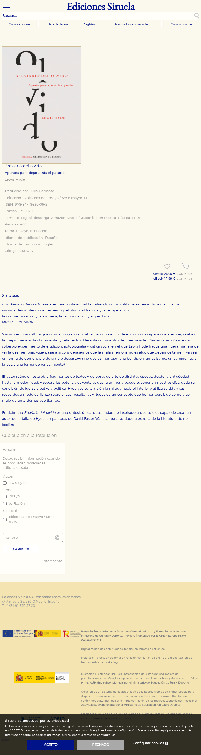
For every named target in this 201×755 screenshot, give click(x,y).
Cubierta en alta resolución (29, 435)
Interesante (52, 561)
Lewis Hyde (15, 179)
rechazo (100, 745)
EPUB (136, 218)
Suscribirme (21, 549)
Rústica (110, 218)
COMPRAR (184, 274)
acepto (51, 745)
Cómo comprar (181, 24)
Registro (89, 24)
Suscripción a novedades (131, 24)
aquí (163, 730)
